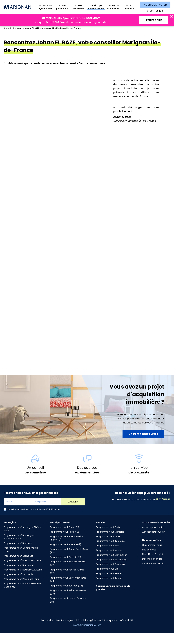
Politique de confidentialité (118, 625)
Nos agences (149, 554)
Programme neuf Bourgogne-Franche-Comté (20, 541)
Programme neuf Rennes (109, 578)
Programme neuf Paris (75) (64, 531)
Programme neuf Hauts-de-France (22, 565)
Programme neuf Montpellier (111, 559)
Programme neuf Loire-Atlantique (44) (68, 584)
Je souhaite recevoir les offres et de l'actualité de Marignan (34, 514)
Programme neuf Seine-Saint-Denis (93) (69, 555)
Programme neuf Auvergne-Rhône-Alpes (23, 533)
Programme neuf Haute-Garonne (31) (68, 604)
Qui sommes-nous (152, 549)
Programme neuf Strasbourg (111, 564)
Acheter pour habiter (153, 531)
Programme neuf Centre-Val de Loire (21, 554)
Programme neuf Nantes (109, 555)
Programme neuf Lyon (108, 541)
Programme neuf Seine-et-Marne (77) (68, 596)
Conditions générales (89, 625)
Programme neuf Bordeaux (110, 568)
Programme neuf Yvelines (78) (66, 590)
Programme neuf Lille (107, 573)
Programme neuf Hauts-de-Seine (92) (68, 568)
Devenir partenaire (152, 563)
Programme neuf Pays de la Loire (21, 583)
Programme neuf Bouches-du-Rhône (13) (66, 542)
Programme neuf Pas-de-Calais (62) (67, 576)
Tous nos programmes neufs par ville (113, 592)
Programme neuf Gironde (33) (66, 561)
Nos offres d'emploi (152, 558)
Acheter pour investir (153, 536)
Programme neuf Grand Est (18, 560)
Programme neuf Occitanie (18, 578)
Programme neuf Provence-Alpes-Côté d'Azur (22, 590)
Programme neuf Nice (107, 550)
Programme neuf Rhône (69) (65, 549)
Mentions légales (65, 625)
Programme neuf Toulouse (110, 545)
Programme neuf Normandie (19, 569)
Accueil (7, 33)
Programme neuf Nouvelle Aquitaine (23, 574)
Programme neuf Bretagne (18, 547)
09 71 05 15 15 (156, 10)
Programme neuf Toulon (109, 582)
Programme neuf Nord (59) (64, 536)
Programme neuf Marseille (110, 536)
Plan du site (47, 625)
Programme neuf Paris (108, 531)
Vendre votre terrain (153, 568)
